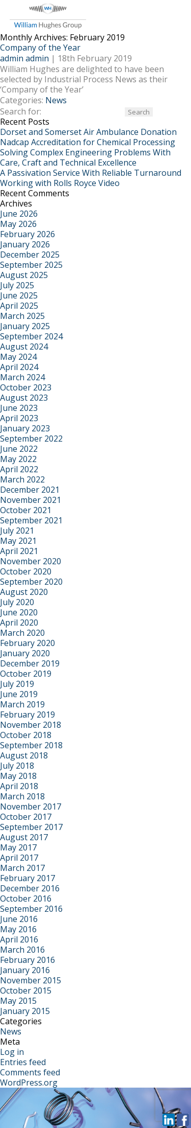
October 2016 (25, 898)
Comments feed (30, 1072)
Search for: (20, 111)
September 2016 (31, 908)
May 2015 (18, 1000)
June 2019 (19, 694)
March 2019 (22, 704)
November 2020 (30, 561)
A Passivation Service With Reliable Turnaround (90, 172)
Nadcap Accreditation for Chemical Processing (87, 142)
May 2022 (18, 459)
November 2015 (30, 980)
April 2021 (19, 551)
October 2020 (25, 571)
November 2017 (30, 806)
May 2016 (18, 929)
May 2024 (18, 356)
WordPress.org (29, 1082)
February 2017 (27, 878)
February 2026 (27, 234)
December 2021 (30, 489)
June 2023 (19, 407)
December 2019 (30, 663)
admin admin (24, 58)
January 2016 (25, 970)
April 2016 (19, 939)
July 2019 (17, 683)
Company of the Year (40, 47)
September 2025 (31, 264)
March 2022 (22, 479)
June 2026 (19, 213)
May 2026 (18, 223)
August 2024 (24, 346)
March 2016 (22, 949)
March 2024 (22, 377)
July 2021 (17, 530)
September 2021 (31, 520)
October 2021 (25, 510)
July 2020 (17, 602)
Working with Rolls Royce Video (60, 183)
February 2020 (27, 643)
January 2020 (25, 653)
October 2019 (25, 673)
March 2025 (22, 315)
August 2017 (24, 837)
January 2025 (25, 326)
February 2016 (27, 959)
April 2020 (19, 622)
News (56, 100)
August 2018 (24, 755)
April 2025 (19, 305)
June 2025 (19, 295)
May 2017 (18, 847)
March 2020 (22, 632)
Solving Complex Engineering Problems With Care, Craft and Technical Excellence (85, 157)
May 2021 (18, 540)
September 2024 (31, 336)
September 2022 (31, 438)
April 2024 (19, 367)
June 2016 (19, 919)
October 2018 (25, 735)
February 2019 (27, 714)
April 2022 (19, 469)
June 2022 (19, 448)
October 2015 (25, 990)
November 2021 (30, 499)
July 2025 (17, 285)
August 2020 (24, 591)
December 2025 (30, 254)
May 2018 (18, 775)
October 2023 (25, 387)
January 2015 (25, 1011)
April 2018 (19, 786)
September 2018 (31, 745)
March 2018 (22, 796)
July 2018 (17, 765)
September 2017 (31, 827)
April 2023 (19, 418)
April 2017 (19, 857)
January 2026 (25, 244)
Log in (12, 1051)
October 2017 (25, 816)
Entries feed (23, 1062)
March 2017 (22, 867)
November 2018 (30, 724)
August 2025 (24, 275)
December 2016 (30, 888)
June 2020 (19, 612)
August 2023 (24, 397)
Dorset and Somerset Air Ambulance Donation (88, 131)
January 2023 (25, 428)
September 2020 (31, 581)
